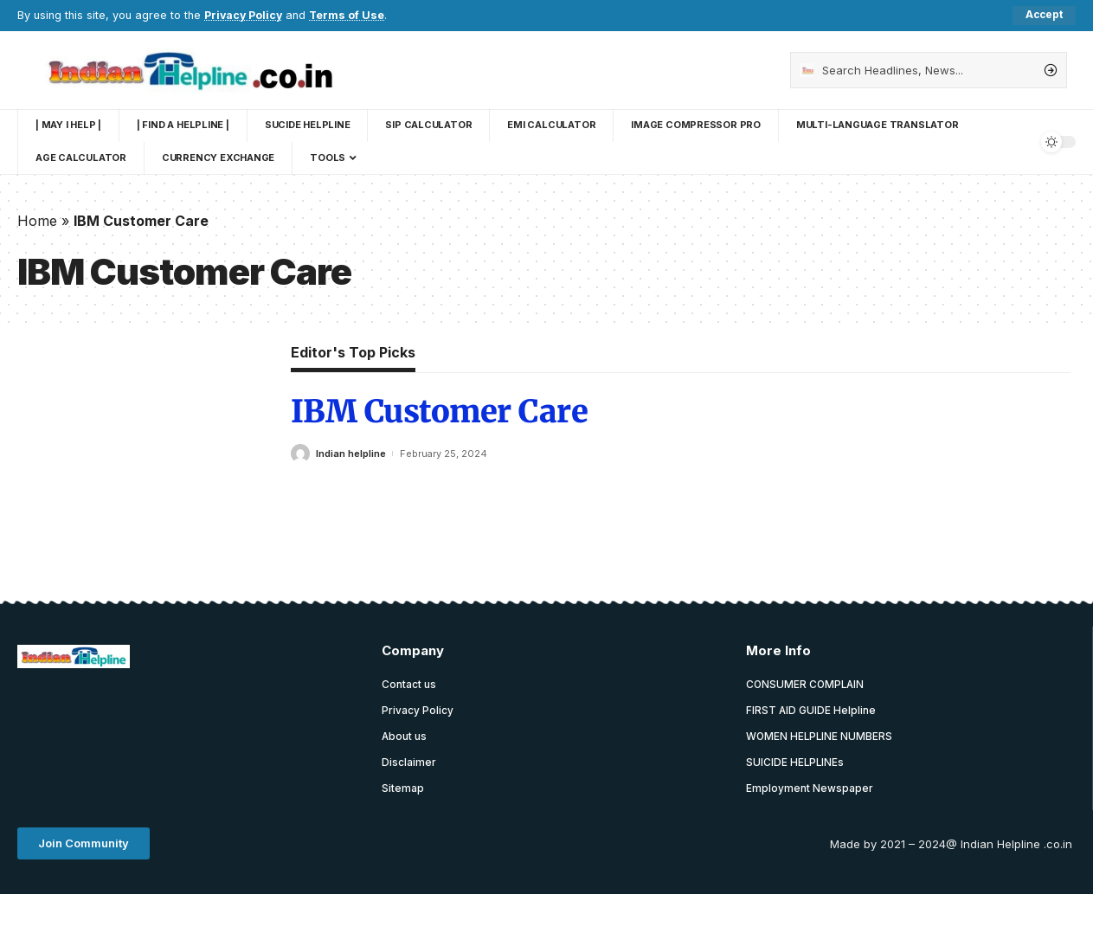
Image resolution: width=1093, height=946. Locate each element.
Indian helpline (351, 453)
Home (37, 220)
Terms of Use (350, 15)
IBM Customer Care (439, 412)
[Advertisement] (332, 726)
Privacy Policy (244, 15)
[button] (83, 845)
